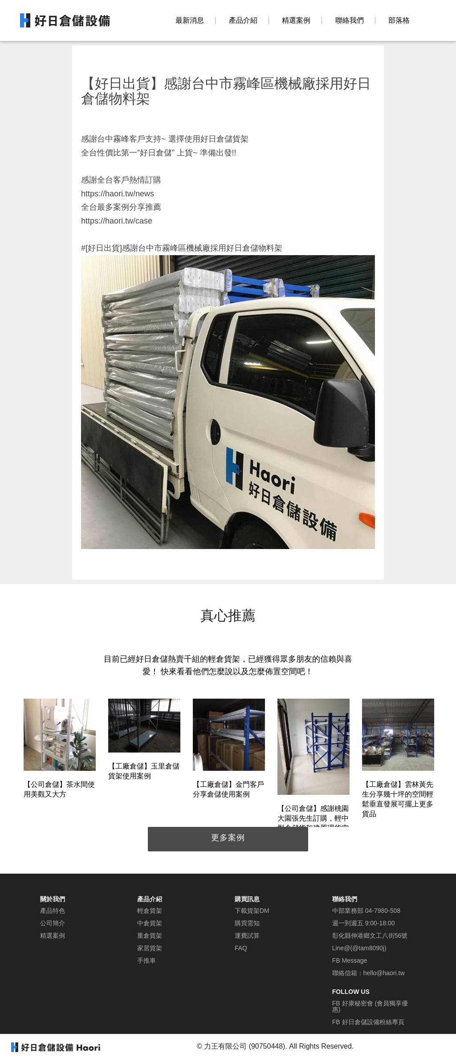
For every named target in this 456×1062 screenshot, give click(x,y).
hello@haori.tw (384, 973)
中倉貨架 (149, 923)
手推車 (146, 960)
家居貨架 (149, 948)
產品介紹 (243, 20)
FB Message (349, 960)
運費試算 (247, 935)
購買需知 (247, 923)
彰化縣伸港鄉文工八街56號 (370, 935)
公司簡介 (52, 923)
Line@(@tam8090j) (359, 948)
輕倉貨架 (149, 910)
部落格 (399, 20)
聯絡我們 (349, 20)
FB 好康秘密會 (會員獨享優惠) (370, 1006)
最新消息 (189, 20)
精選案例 (296, 20)
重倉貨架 (149, 935)
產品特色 (52, 910)
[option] (59, 750)
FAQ (241, 948)
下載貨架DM (252, 910)
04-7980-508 (382, 910)
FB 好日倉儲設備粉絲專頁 (368, 1021)
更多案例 (228, 837)
